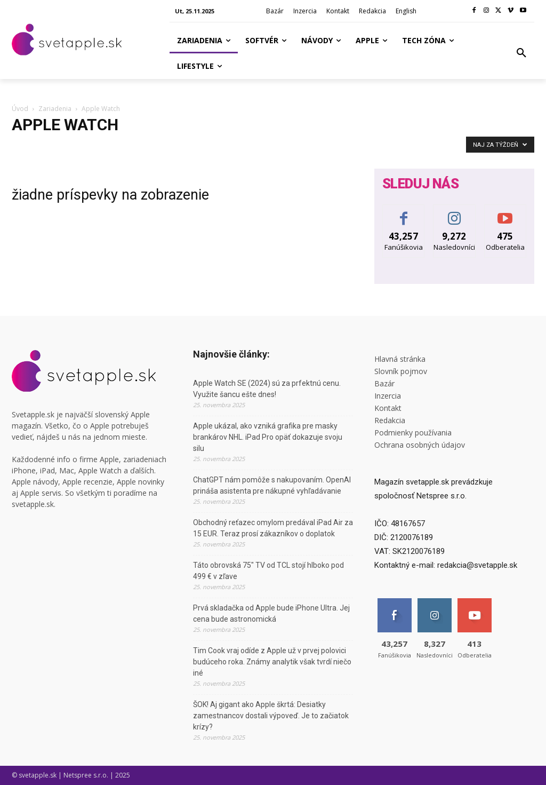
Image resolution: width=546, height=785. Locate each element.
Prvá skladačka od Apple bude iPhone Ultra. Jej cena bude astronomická (271, 613)
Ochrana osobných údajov (419, 445)
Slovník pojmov (400, 371)
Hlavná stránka (399, 359)
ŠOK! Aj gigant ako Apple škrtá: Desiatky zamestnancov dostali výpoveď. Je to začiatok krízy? (271, 715)
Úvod (20, 108)
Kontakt (388, 408)
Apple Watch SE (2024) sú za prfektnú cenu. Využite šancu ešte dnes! (267, 389)
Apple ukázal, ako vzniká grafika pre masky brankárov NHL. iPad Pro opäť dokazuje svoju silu (267, 437)
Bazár (384, 383)
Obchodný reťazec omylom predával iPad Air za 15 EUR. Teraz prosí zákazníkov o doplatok (273, 528)
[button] (521, 53)
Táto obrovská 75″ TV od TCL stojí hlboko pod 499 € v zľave (268, 571)
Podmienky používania (413, 432)
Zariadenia (54, 108)
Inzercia (387, 396)
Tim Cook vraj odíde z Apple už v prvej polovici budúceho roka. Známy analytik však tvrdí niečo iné (272, 661)
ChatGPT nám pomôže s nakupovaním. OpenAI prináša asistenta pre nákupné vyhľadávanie (272, 485)
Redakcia (389, 420)
